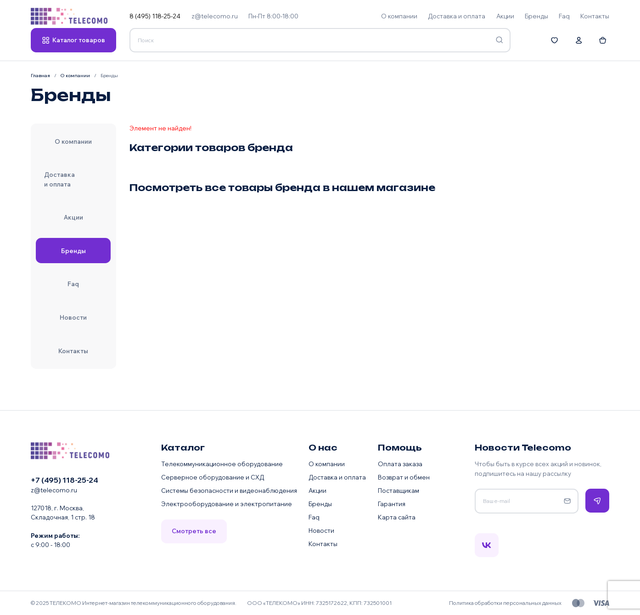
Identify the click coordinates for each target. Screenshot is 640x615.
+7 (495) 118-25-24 (64, 480)
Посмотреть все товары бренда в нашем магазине (282, 187)
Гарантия (391, 504)
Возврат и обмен (404, 477)
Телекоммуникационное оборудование (222, 464)
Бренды (320, 504)
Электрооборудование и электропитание (226, 504)
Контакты (323, 543)
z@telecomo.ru (214, 16)
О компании (327, 464)
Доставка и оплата (337, 477)
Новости (321, 530)
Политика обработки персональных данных (505, 602)
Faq (314, 517)
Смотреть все (194, 531)
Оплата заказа (400, 464)
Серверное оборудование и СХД (212, 477)
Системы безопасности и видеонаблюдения (229, 490)
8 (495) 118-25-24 (154, 16)
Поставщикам (398, 490)
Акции (317, 490)
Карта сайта (396, 517)
